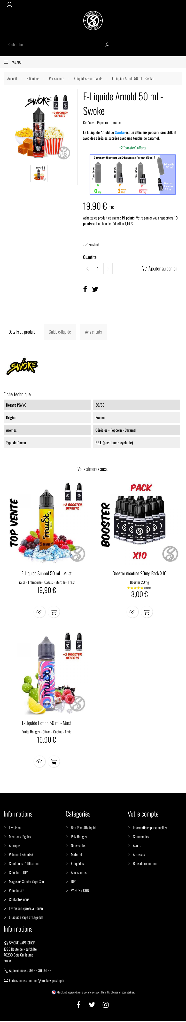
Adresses (139, 855)
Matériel (76, 855)
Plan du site (16, 891)
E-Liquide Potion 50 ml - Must (46, 723)
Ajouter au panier (159, 268)
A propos (15, 846)
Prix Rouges (79, 837)
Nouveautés (78, 846)
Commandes (141, 837)
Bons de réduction (144, 864)
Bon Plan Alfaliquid (83, 829)
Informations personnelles (150, 829)
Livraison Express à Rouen (26, 909)
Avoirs (137, 846)
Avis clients (93, 332)
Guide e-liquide (60, 332)
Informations (18, 930)
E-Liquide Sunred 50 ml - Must (47, 573)
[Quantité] (98, 268)
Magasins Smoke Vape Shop (27, 882)
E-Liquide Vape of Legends (26, 918)
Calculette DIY (18, 873)
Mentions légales (20, 837)
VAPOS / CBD (80, 891)
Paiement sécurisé (21, 855)
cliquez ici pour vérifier (122, 993)
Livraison (15, 829)
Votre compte (143, 815)
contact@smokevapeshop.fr (46, 981)
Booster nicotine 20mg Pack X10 (139, 573)
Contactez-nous (19, 900)
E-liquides (77, 864)
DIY (73, 882)
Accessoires (78, 873)
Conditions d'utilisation (24, 864)
